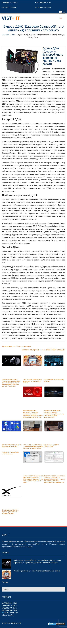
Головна (6, 35)
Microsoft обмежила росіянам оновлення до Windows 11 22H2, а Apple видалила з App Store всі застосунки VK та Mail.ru (33, 479)
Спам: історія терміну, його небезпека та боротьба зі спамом (32, 381)
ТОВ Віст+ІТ (16, 623)
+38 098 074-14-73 (43, 3)
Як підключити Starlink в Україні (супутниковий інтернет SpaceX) (10, 511)
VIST (11, 18)
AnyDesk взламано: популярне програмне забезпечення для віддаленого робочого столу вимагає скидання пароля (33, 414)
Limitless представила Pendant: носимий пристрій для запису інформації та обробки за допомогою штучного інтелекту (11, 383)
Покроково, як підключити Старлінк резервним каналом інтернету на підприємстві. (33, 446)
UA (60, 12)
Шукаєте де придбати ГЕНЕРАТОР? (51, 445)
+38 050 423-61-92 (10, 613)
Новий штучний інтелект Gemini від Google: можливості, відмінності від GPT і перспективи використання (54, 414)
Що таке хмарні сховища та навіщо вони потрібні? (11, 445)
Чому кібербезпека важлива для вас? (54, 380)
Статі (13, 35)
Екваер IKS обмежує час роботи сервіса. (10, 453)
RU (64, 12)
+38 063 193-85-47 (9, 7)
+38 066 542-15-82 (9, 3)
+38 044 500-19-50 (43, 7)
